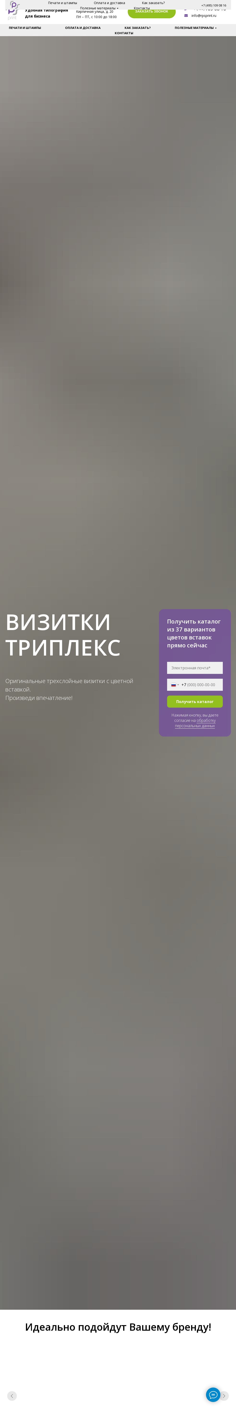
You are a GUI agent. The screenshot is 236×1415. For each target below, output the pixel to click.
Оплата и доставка (83, 28)
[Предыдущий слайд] (12, 1396)
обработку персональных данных (195, 723)
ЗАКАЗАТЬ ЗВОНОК (151, 11)
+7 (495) (198, 8)
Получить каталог (195, 701)
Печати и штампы (25, 28)
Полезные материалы (194, 28)
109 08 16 (215, 8)
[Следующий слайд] (224, 1396)
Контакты (124, 33)
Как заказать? (138, 28)
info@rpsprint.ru (204, 15)
